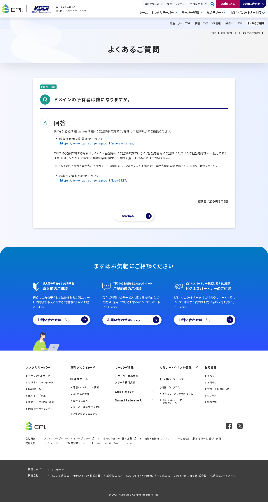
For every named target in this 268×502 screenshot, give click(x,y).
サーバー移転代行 (128, 375)
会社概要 (30, 438)
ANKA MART (124, 392)
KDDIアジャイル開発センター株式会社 (148, 475)
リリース (212, 395)
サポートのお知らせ (218, 389)
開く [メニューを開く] (176, 12)
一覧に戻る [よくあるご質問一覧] (126, 216)
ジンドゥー (58, 469)
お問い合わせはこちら (62, 319)
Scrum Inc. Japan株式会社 (190, 475)
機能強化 (212, 402)
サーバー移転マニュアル (86, 407)
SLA (129, 443)
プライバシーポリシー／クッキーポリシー (67, 438)
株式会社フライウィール (223, 475)
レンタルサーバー (163, 12)
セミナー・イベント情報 (176, 367)
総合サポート (215, 12)
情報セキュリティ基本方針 (117, 438)
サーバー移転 (190, 12)
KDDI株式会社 (60, 475)
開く (263, 4)
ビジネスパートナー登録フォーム (173, 401)
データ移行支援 (127, 382)
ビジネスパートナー (173, 379)
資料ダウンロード (154, 4)
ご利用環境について (77, 443)
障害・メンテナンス (177, 4)
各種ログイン (197, 4)
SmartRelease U (129, 400)
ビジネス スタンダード (40, 382)
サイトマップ (51, 443)
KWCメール (35, 389)
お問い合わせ (251, 3)
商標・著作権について (157, 438)
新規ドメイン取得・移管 (41, 402)
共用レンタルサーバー (40, 375)
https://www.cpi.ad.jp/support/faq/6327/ (94, 180)
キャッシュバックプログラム (177, 394)
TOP (213, 33)
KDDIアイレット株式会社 (86, 475)
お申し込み (228, 3)
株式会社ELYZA (113, 475)
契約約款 (30, 443)
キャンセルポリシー (108, 443)
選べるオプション (38, 395)
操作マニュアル (81, 400)
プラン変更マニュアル (85, 413)
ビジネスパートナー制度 (246, 12)
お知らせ (210, 367)
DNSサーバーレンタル (40, 408)
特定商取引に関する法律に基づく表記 (199, 438)
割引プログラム (171, 387)
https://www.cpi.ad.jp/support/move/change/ (97, 143)
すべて (211, 375)
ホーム (143, 12)
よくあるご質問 (251, 33)
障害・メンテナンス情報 (86, 387)
